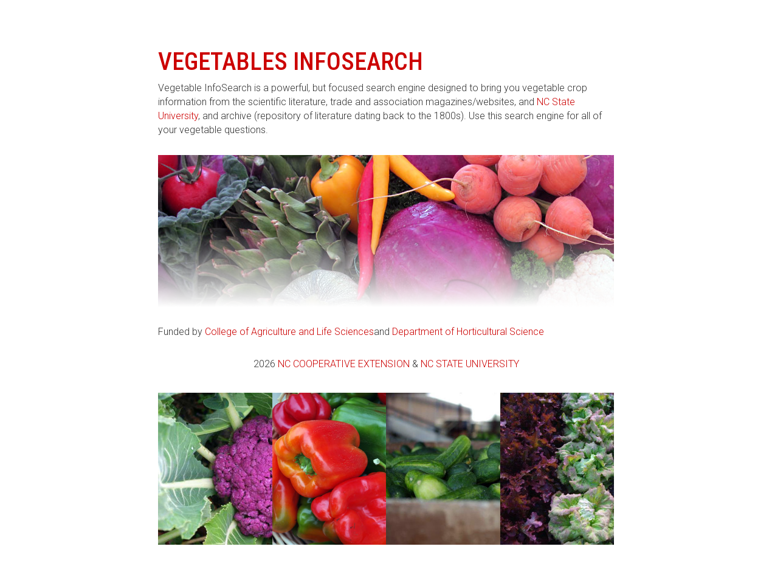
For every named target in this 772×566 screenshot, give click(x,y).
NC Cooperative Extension (344, 364)
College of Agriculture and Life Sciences (289, 331)
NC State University (470, 364)
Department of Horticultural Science (468, 331)
